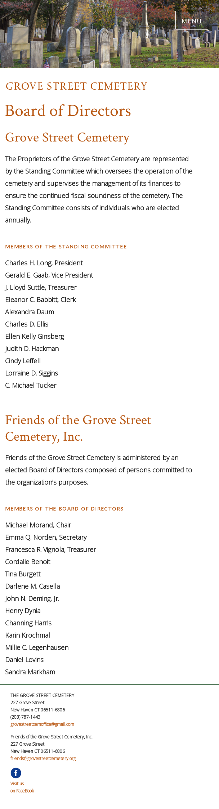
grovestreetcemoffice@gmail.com (42, 724)
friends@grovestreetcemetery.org (43, 758)
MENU (192, 20)
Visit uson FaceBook (22, 783)
